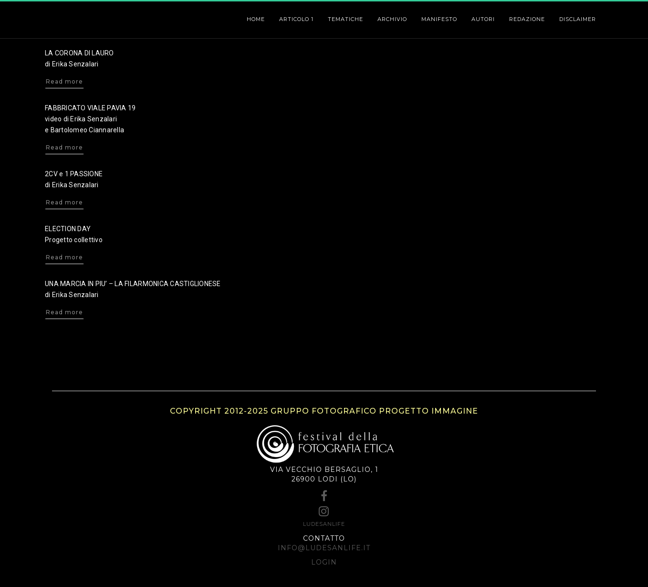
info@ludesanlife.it (324, 548)
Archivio (392, 19)
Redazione (527, 19)
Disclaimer (577, 19)
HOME (256, 19)
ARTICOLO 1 (296, 19)
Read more (64, 81)
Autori (483, 19)
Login (324, 562)
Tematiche (345, 19)
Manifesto (439, 19)
